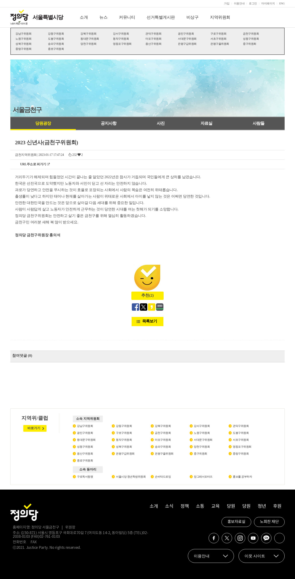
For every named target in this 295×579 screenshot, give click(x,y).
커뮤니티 (127, 17)
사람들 (258, 123)
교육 (215, 506)
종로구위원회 (56, 48)
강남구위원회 (23, 33)
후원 (277, 506)
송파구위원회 (56, 43)
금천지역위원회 (26, 155)
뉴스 (103, 17)
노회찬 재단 (269, 522)
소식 (169, 506)
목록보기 (149, 321)
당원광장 (43, 123)
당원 (231, 506)
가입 (226, 3)
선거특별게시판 (161, 17)
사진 (161, 123)
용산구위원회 (153, 43)
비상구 (192, 17)
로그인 (253, 3)
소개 (84, 17)
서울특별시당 (47, 17)
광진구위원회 (186, 33)
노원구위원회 (23, 38)
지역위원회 (220, 17)
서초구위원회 (218, 38)
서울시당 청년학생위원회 (131, 476)
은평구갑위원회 (187, 43)
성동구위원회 (251, 38)
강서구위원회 (121, 33)
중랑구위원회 (23, 48)
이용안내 (239, 3)
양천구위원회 (88, 43)
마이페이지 (268, 3)
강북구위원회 (88, 33)
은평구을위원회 (219, 43)
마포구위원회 (153, 38)
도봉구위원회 (56, 38)
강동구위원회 (56, 33)
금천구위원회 (251, 33)
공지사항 (108, 123)
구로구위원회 (218, 33)
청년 (262, 506)
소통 (200, 506)
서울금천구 (27, 109)
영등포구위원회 (122, 43)
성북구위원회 (23, 43)
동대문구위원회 (89, 38)
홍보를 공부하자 (242, 476)
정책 (184, 506)
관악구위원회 (153, 33)
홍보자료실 (236, 522)
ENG (282, 3)
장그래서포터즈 (203, 476)
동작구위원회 (121, 38)
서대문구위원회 (187, 38)
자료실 (206, 123)
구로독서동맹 (85, 476)
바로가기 (33, 428)
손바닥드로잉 (163, 476)
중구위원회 (249, 43)
